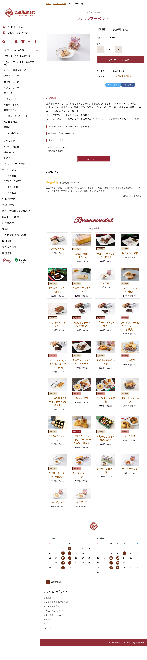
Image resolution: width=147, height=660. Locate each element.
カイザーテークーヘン (15, 82)
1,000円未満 (10, 175)
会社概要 (48, 611)
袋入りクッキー (11, 87)
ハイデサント (57, 516)
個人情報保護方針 (52, 620)
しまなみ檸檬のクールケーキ (82, 257)
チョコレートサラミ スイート (82, 370)
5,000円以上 (10, 193)
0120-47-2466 (13, 26)
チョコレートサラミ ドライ (106, 257)
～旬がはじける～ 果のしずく (106, 447)
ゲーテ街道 (130, 443)
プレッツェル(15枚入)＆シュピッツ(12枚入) (57, 371)
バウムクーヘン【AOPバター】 (19, 56)
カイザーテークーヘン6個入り (57, 487)
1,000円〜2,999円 (12, 181)
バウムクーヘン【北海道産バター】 (19, 63)
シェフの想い (9, 198)
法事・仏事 (9, 152)
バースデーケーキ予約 (15, 164)
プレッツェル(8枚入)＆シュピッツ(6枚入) (129, 333)
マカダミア (81, 516)
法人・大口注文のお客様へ (16, 210)
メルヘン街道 (82, 405)
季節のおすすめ (11, 104)
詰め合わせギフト (12, 76)
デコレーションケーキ (17, 116)
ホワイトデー (10, 141)
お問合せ (48, 638)
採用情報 (7, 241)
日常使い (8, 158)
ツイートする (113, 85)
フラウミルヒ (57, 248)
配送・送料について (53, 629)
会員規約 (48, 633)
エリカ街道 (130, 367)
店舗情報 (7, 253)
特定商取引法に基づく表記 (56, 616)
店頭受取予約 (10, 110)
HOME (48, 4)
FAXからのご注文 (15, 32)
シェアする (128, 85)
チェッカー (105, 286)
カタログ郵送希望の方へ (15, 235)
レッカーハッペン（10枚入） (130, 295)
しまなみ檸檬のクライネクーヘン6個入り (57, 409)
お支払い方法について (54, 625)
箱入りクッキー (11, 93)
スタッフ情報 (9, 247)
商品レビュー (9, 229)
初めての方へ (9, 204)
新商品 (7, 127)
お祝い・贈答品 (11, 147)
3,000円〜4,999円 (12, 187)
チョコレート (10, 99)
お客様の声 (8, 223)
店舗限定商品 (10, 122)
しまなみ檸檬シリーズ (15, 70)
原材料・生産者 (10, 217)
